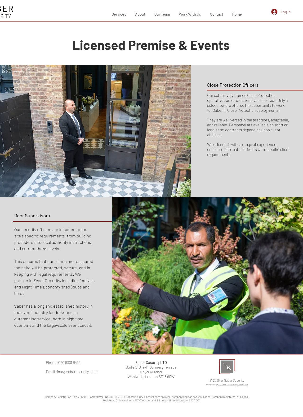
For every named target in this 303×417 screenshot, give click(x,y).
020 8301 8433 (69, 362)
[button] (119, 12)
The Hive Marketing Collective (233, 384)
